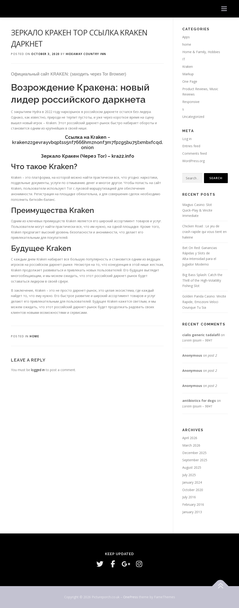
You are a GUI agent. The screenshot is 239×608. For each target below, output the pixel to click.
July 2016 (189, 497)
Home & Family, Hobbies (201, 52)
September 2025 (194, 460)
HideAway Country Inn (86, 54)
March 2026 (191, 445)
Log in (187, 139)
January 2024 (192, 482)
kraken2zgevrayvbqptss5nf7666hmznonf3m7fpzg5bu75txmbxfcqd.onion (87, 145)
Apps (186, 37)
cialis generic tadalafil (201, 335)
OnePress (130, 597)
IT (183, 59)
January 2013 (192, 512)
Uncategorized (193, 116)
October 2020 (192, 490)
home (34, 336)
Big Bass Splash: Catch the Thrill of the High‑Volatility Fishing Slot (202, 280)
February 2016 (193, 504)
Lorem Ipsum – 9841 (197, 340)
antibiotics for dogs (199, 400)
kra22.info (123, 156)
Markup (188, 74)
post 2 (212, 355)
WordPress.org (193, 161)
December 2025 (194, 453)
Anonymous (192, 355)
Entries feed (191, 146)
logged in (38, 370)
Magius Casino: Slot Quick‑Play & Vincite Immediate (197, 210)
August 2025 (191, 467)
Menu (224, 9)
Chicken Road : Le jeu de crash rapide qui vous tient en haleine (204, 231)
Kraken (187, 66)
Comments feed (194, 153)
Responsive (191, 101)
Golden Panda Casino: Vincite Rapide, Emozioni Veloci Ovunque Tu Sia (204, 302)
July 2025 (189, 475)
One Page (189, 81)
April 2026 (189, 438)
